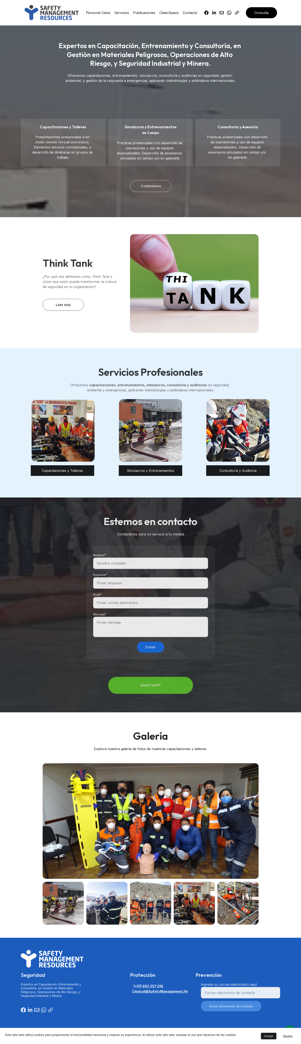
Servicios (121, 13)
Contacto (190, 13)
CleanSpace (169, 13)
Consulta (261, 13)
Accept (268, 1036)
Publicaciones (144, 13)
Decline (288, 1036)
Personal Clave (98, 13)
